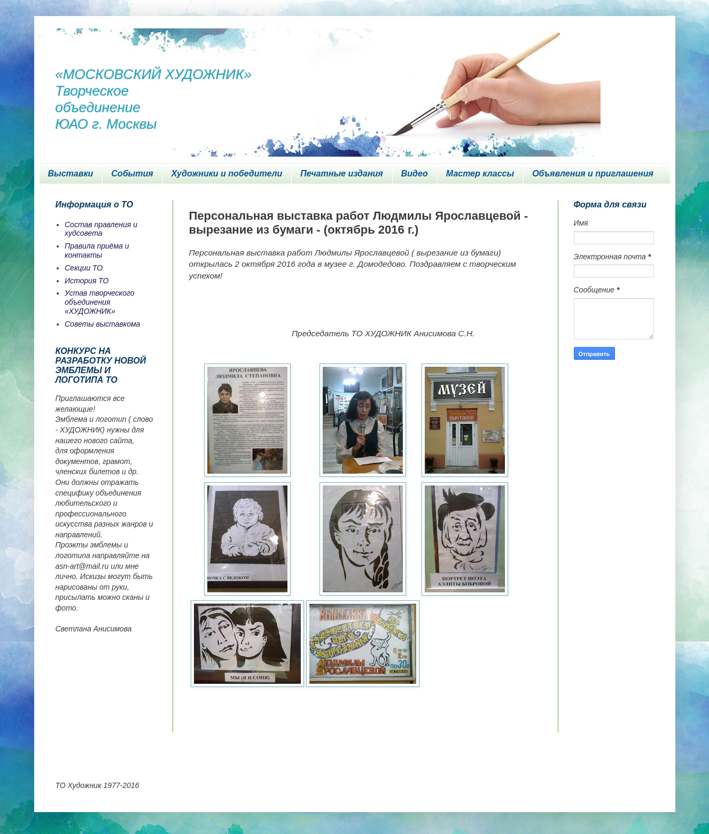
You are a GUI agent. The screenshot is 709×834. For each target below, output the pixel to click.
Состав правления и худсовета (101, 229)
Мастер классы (480, 173)
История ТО (86, 280)
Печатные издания (341, 173)
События (132, 173)
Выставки (71, 173)
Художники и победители (227, 173)
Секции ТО (84, 268)
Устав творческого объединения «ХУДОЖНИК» (100, 302)
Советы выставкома (102, 324)
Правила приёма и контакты (97, 250)
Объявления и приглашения (592, 173)
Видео (414, 173)
